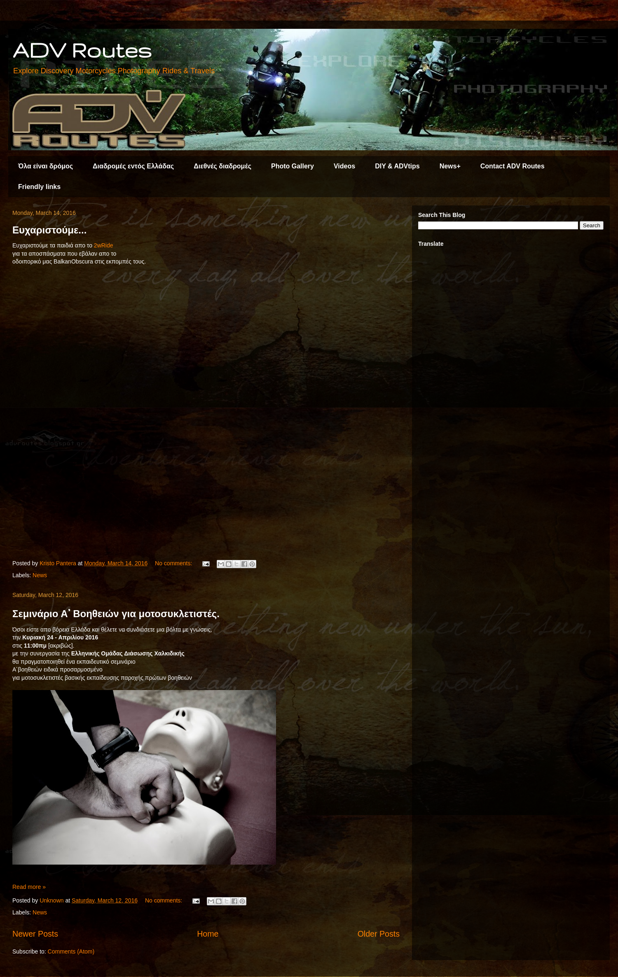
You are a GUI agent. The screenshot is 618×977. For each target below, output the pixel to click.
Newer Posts (35, 933)
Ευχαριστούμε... (49, 230)
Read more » (29, 887)
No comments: (174, 563)
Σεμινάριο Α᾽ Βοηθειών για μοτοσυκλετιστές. (116, 613)
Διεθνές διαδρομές (222, 166)
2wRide (104, 245)
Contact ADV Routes (512, 166)
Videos (344, 166)
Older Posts (379, 933)
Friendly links (39, 186)
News (40, 575)
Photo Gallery (292, 166)
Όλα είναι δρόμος (45, 166)
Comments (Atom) (71, 951)
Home (207, 933)
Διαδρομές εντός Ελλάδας (133, 166)
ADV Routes (82, 50)
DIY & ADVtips (397, 166)
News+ (450, 166)
